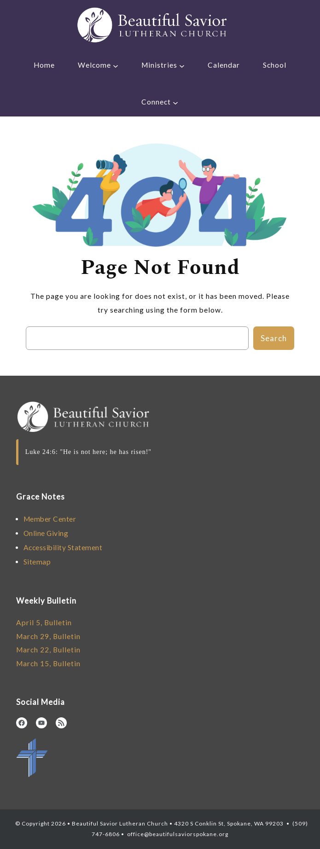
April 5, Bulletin (44, 622)
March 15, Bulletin (48, 663)
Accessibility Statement (63, 547)
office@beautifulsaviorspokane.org (177, 834)
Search (274, 338)
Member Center (49, 519)
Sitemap (37, 562)
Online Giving (46, 533)
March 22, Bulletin (48, 649)
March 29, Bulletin (48, 636)
